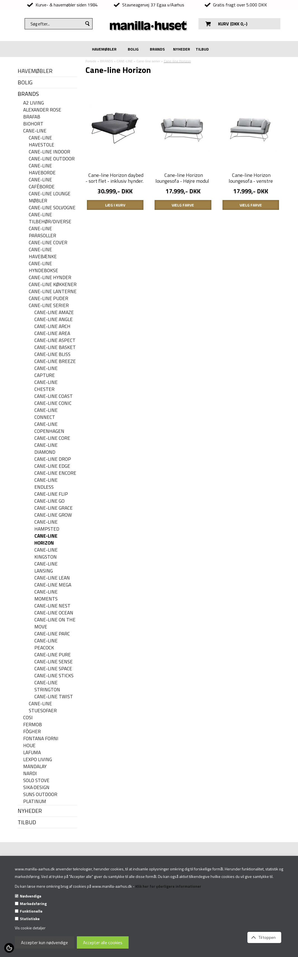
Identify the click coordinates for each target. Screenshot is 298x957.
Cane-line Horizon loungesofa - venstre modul (251, 181)
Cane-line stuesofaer (43, 707)
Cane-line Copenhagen (49, 428)
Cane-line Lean (52, 577)
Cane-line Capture (46, 372)
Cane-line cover (48, 242)
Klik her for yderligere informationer (168, 886)
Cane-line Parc (52, 633)
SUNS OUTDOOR (40, 794)
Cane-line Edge (52, 466)
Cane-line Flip (51, 494)
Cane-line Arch (52, 326)
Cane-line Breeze (55, 361)
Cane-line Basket (55, 347)
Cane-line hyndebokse (43, 267)
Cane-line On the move (54, 623)
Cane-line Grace (53, 508)
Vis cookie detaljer (30, 928)
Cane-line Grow (53, 515)
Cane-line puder (48, 298)
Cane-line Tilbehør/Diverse (50, 218)
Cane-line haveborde (42, 169)
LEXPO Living (37, 759)
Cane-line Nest (52, 605)
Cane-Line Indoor (49, 151)
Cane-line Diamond (46, 449)
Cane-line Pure (52, 654)
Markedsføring (33, 903)
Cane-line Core (52, 438)
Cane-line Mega (52, 584)
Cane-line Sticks (54, 675)
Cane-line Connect (46, 414)
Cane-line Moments (46, 595)
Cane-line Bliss (52, 354)
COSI (28, 717)
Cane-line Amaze (54, 312)
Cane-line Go (49, 501)
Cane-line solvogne (52, 207)
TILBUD (202, 49)
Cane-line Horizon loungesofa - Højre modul (182, 178)
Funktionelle (31, 911)
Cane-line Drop (52, 459)
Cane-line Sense (53, 661)
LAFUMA (32, 752)
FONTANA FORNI (40, 738)
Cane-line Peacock (46, 644)
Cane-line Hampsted (46, 526)
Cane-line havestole (41, 141)
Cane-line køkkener (53, 284)
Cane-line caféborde (42, 183)
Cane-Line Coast (53, 396)
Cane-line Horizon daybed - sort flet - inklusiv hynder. (114, 178)
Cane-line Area (52, 333)
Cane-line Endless (46, 484)
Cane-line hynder (50, 277)
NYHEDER (181, 49)
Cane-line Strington (47, 686)
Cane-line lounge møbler (49, 197)
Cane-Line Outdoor (52, 158)
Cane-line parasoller (42, 232)
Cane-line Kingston (46, 554)
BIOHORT (33, 123)
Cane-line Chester (46, 386)
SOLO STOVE (36, 780)
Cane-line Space (53, 668)
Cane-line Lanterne (53, 291)
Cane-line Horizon (45, 540)
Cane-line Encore (55, 473)
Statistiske (30, 919)
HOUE (29, 745)
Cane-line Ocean (53, 612)
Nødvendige (30, 896)
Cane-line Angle (53, 319)
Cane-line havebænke (43, 253)
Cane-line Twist (53, 696)
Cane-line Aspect (54, 340)
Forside (91, 61)
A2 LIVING (33, 102)
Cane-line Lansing (46, 567)
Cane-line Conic (53, 403)
